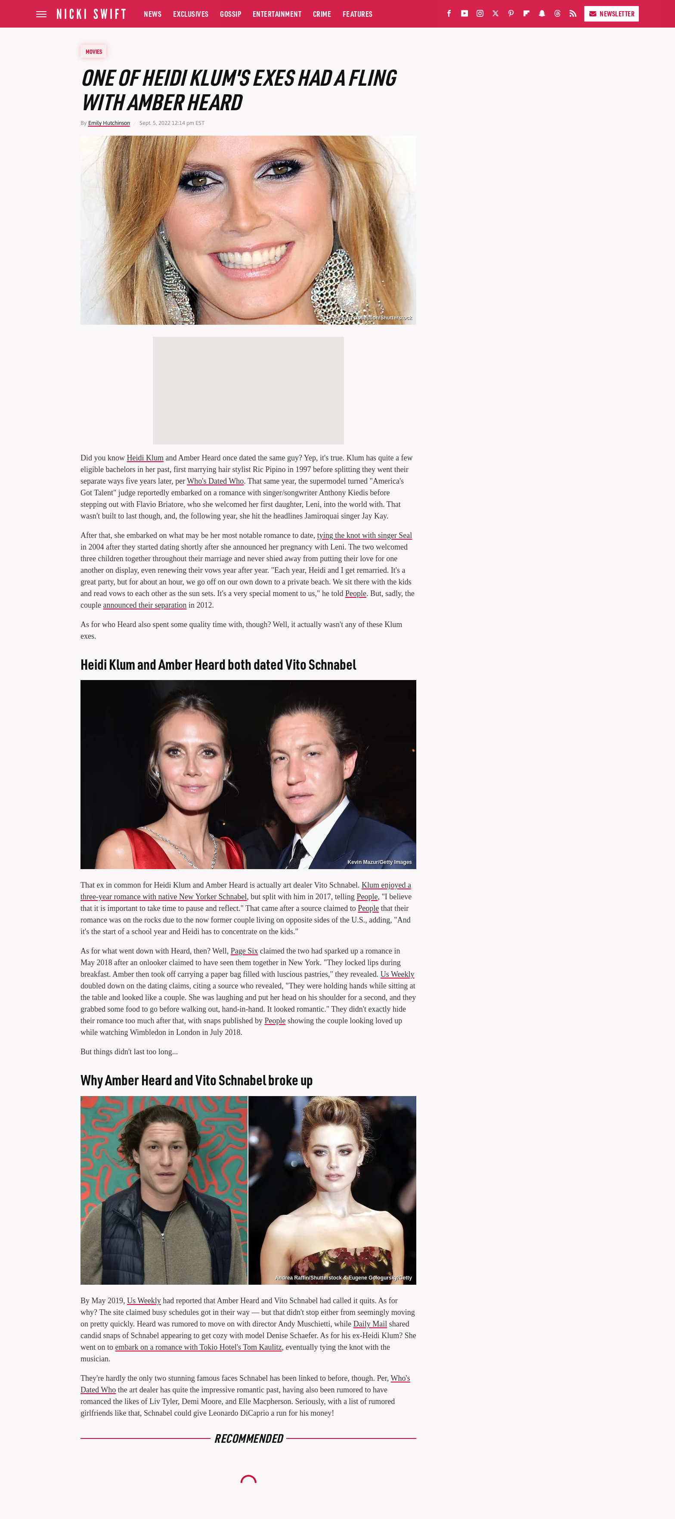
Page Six (244, 951)
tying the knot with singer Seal (364, 535)
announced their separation (144, 605)
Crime (322, 14)
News (152, 14)
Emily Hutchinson (109, 123)
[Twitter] (495, 15)
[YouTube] (464, 15)
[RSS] (573, 15)
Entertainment (277, 14)
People (355, 593)
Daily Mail (370, 1324)
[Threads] (557, 15)
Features (358, 14)
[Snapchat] (542, 15)
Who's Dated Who (215, 481)
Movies (94, 51)
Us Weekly (398, 974)
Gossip (230, 14)
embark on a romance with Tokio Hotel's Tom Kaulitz (198, 1347)
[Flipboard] (526, 15)
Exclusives (191, 14)
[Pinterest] (511, 15)
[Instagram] (480, 15)
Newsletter (611, 13)
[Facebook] (449, 15)
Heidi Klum (145, 458)
